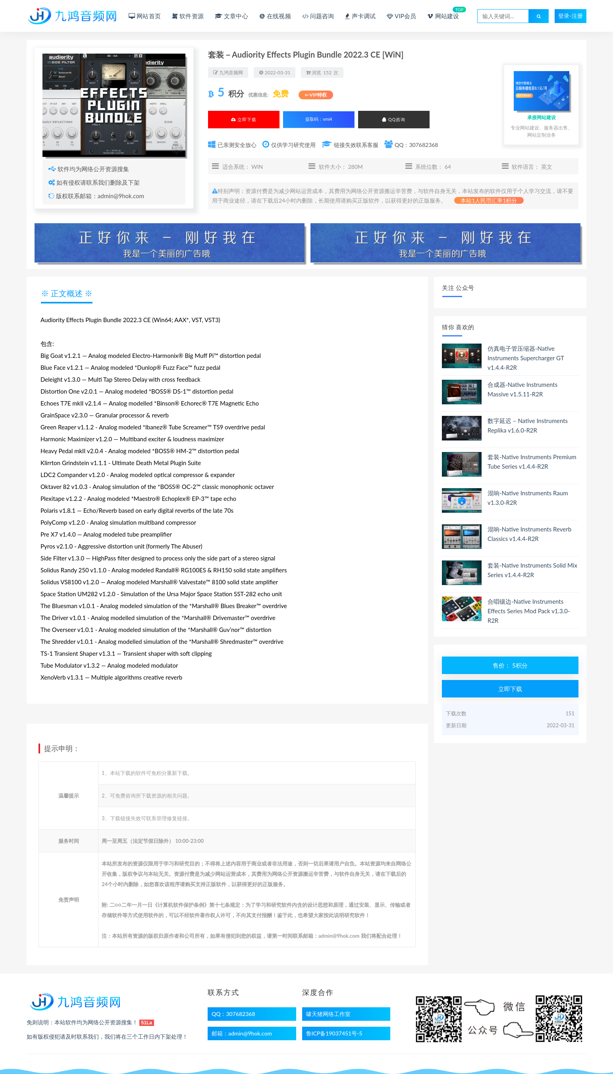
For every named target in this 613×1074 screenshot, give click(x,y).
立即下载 (244, 119)
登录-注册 (570, 15)
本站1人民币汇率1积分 (489, 200)
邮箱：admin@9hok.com (242, 1033)
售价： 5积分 (510, 665)
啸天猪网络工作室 (328, 1013)
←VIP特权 (316, 95)
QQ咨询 (393, 119)
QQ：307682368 (233, 1013)
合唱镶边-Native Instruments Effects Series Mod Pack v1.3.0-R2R (529, 611)
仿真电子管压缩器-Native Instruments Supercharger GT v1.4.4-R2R (526, 358)
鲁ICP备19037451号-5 (334, 1033)
